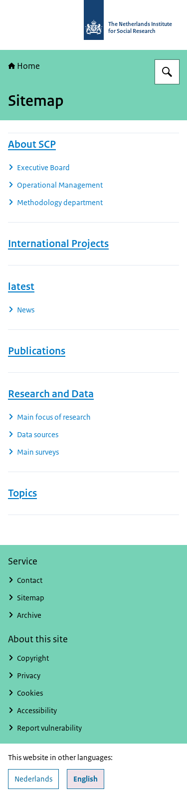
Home (24, 65)
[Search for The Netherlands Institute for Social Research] (167, 72)
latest (21, 286)
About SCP (32, 144)
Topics (22, 493)
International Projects (58, 243)
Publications (36, 350)
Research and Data (51, 393)
